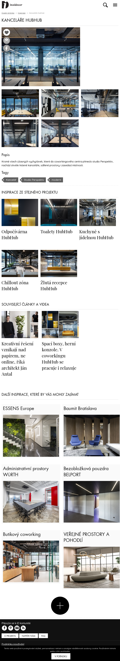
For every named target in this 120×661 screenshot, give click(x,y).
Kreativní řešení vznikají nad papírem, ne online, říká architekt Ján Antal (18, 358)
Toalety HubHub (57, 231)
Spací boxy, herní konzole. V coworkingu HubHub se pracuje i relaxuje (59, 355)
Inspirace (21, 13)
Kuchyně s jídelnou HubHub (96, 234)
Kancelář (11, 179)
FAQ (43, 638)
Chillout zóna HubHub (15, 285)
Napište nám (28, 638)
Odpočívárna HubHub (15, 234)
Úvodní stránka (8, 13)
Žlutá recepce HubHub (54, 285)
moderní (57, 179)
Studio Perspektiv (34, 179)
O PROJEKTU (10, 638)
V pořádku (61, 656)
